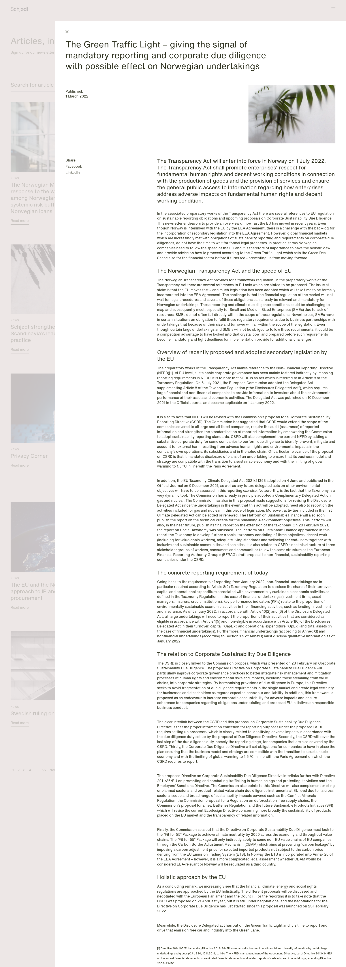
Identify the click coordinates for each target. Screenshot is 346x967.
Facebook (74, 166)
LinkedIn (73, 172)
